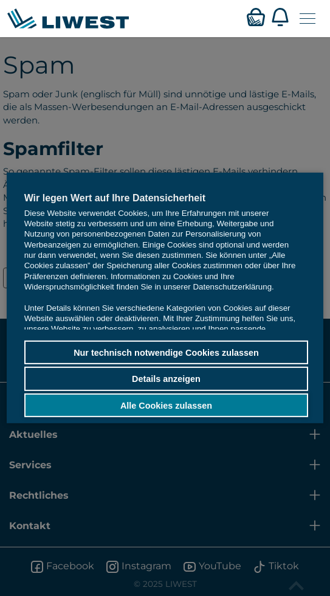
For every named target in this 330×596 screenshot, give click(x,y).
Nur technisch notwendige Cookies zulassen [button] (166, 352)
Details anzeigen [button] (166, 379)
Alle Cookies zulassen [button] (166, 405)
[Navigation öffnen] (307, 18)
